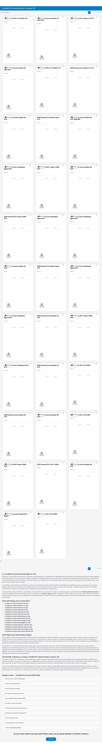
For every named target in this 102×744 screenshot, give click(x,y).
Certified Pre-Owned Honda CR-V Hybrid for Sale (18, 625)
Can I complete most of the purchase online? (14, 693)
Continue (51, 739)
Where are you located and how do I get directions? (15, 713)
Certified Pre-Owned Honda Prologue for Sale (17, 620)
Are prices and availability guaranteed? (13, 727)
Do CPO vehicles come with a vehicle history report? (16, 708)
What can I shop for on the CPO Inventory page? (15, 678)
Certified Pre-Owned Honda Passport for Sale (17, 618)
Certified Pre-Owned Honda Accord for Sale (17, 612)
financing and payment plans (90, 592)
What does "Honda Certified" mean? (12, 683)
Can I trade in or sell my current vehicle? (13, 703)
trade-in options (47, 594)
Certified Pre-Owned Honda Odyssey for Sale (17, 616)
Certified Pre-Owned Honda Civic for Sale (16, 608)
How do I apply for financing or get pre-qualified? (15, 698)
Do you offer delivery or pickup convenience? (14, 722)
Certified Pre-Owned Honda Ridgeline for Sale (18, 623)
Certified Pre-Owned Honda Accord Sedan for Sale (19, 629)
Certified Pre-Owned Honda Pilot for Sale (16, 610)
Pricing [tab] (22, 28)
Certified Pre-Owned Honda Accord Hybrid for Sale (19, 631)
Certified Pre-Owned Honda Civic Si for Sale (17, 614)
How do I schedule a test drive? (11, 718)
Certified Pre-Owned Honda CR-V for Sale (16, 603)
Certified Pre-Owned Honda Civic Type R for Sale (18, 627)
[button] (8, 18)
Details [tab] (14, 28)
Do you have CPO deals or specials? (12, 688)
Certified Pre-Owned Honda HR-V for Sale (16, 605)
